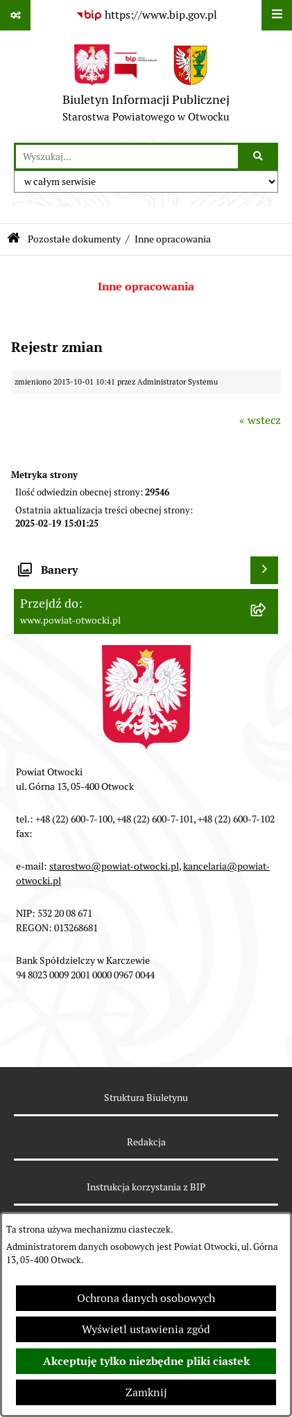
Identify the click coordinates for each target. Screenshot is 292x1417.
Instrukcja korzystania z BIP (146, 1187)
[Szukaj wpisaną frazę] (259, 156)
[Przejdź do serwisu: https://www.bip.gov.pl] (146, 15)
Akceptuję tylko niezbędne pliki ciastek (146, 1361)
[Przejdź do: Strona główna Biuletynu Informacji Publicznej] (13, 239)
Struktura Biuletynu (146, 1097)
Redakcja (146, 1142)
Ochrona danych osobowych (146, 1298)
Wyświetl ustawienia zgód (146, 1329)
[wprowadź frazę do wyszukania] (127, 156)
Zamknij (146, 1392)
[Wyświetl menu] (276, 15)
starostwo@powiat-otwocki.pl (114, 866)
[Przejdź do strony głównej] (146, 86)
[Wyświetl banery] (264, 570)
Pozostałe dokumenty (74, 239)
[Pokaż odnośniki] (15, 15)
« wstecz (260, 420)
